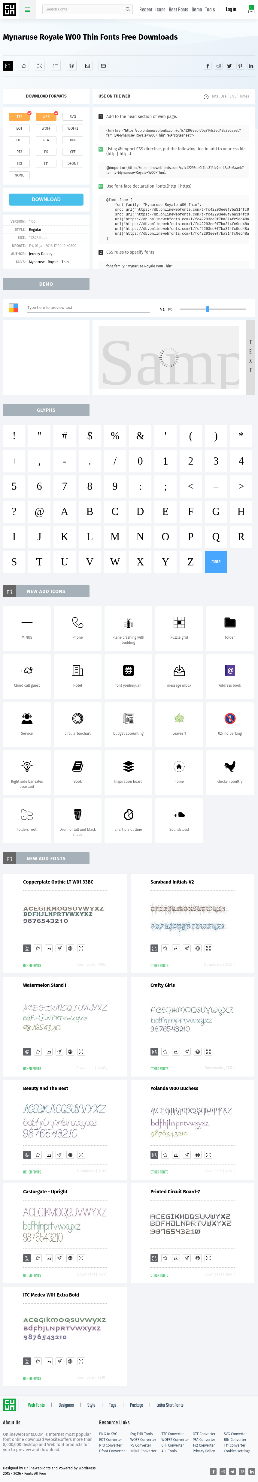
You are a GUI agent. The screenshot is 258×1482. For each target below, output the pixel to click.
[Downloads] (49, 948)
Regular (35, 229)
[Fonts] (103, 66)
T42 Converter (204, 1445)
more (215, 562)
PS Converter (140, 1445)
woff (45, 128)
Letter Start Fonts (170, 1405)
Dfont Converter (112, 1451)
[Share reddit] (219, 66)
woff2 (73, 128)
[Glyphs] (56, 66)
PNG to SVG (108, 1434)
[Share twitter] (229, 66)
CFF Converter (173, 1445)
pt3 (19, 152)
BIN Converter (235, 1440)
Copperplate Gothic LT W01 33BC (58, 882)
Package (136, 1405)
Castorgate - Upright (45, 1191)
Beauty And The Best (45, 1088)
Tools (210, 10)
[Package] (72, 66)
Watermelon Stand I (44, 985)
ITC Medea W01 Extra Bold (51, 1295)
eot (19, 128)
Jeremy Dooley (40, 254)
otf (20, 140)
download (46, 199)
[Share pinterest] (240, 66)
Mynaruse (37, 262)
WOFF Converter (143, 1440)
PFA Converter (204, 1440)
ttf (19, 117)
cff (73, 152)
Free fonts (10, 10)
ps (46, 152)
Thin (65, 262)
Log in (231, 9)
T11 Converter (234, 1445)
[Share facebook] (208, 66)
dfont (72, 163)
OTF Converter (204, 1434)
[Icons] (88, 66)
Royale (53, 262)
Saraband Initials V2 (172, 882)
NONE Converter (143, 1451)
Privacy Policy (204, 1451)
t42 (19, 163)
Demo (197, 10)
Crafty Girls (162, 985)
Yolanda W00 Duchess (174, 1088)
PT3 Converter (110, 1445)
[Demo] (40, 66)
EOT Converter (110, 1440)
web (46, 117)
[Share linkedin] (251, 66)
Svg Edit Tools (141, 1434)
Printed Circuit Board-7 (175, 1191)
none (19, 175)
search (127, 9)
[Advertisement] (48, 357)
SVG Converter (235, 1434)
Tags (112, 1405)
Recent (145, 10)
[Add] (8, 66)
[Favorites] (24, 66)
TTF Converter (173, 1434)
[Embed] (70, 948)
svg (73, 117)
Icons (160, 10)
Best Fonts (179, 10)
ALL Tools (169, 1451)
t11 (46, 163)
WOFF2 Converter (175, 1440)
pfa (46, 140)
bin (73, 140)
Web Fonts (36, 1405)
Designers (66, 1405)
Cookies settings (237, 1451)
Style (91, 1405)
